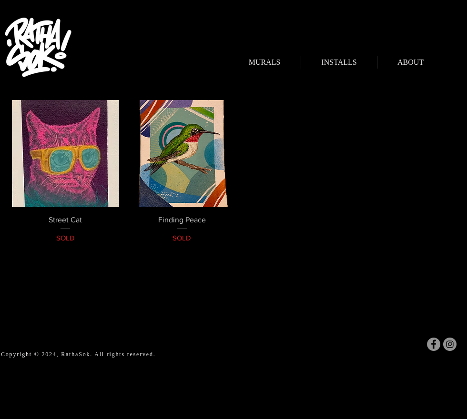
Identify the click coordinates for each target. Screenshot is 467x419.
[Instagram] (450, 344)
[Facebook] (433, 344)
